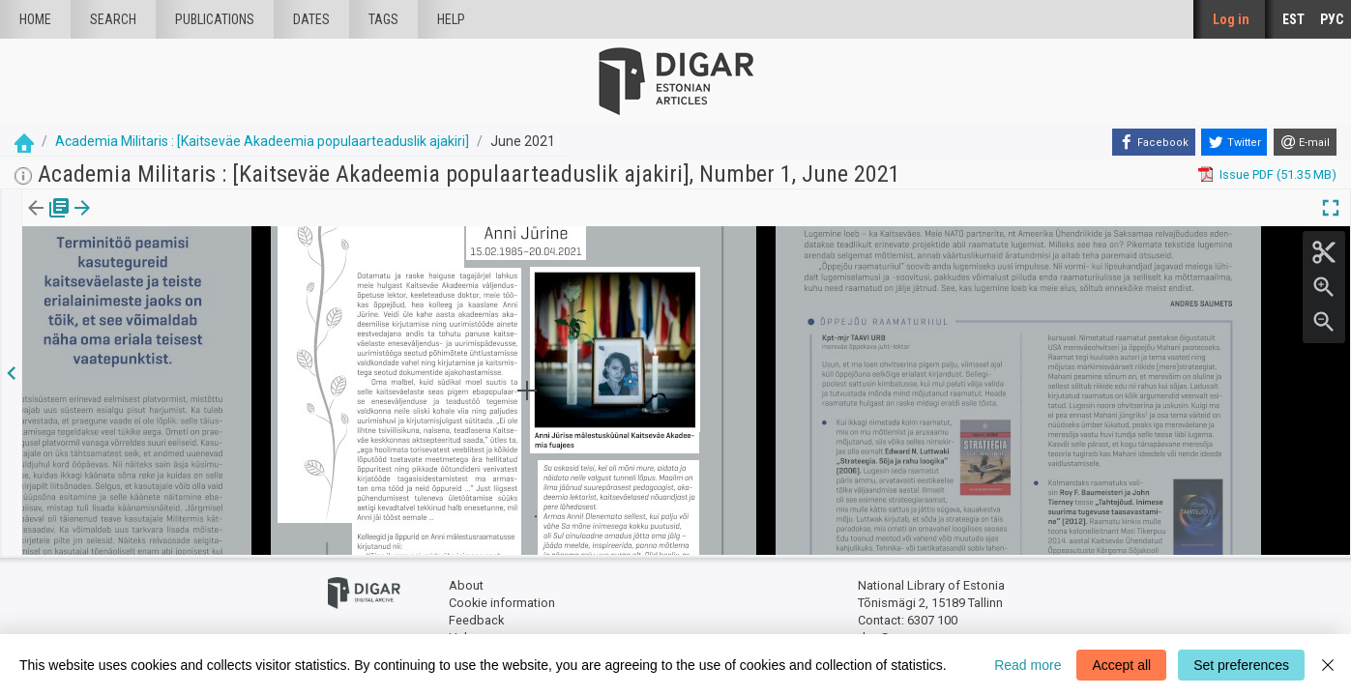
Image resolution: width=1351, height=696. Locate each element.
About (466, 585)
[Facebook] (1153, 142)
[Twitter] (1234, 142)
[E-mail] (1305, 142)
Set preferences (1241, 665)
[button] (129, 221)
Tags (383, 19)
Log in (1231, 19)
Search (113, 19)
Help (451, 19)
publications (214, 19)
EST (1293, 19)
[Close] (1327, 665)
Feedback (476, 619)
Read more (1027, 665)
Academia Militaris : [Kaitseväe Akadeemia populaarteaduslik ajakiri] (262, 141)
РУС (1331, 19)
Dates (311, 19)
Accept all (1121, 665)
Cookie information (502, 601)
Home (35, 19)
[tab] (34, 222)
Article (103, 221)
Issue (34, 221)
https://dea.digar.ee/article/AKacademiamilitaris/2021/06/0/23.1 (205, 274)
